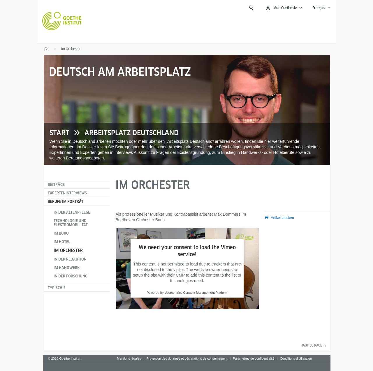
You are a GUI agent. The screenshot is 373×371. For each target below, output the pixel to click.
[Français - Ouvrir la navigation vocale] (321, 8)
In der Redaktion (70, 259)
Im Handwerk (67, 267)
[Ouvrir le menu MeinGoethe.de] (284, 8)
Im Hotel (62, 242)
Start (59, 132)
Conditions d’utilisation (296, 358)
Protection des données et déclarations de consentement (187, 358)
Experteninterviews (67, 193)
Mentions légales (129, 358)
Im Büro (61, 233)
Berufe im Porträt (65, 201)
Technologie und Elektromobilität (71, 223)
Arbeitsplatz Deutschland (132, 132)
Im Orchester (68, 250)
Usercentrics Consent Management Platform (195, 293)
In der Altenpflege (72, 212)
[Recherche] (251, 7)
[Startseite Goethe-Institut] (62, 21)
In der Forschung (70, 276)
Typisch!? (56, 288)
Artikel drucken (282, 218)
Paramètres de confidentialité (253, 358)
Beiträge (56, 184)
